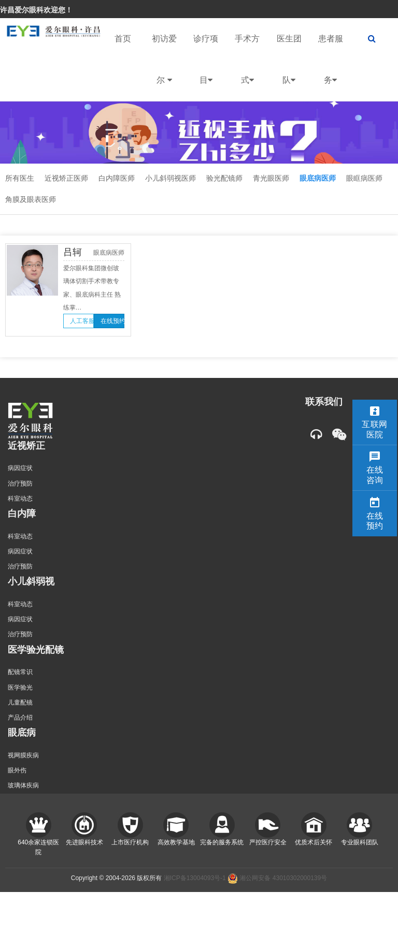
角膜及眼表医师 (30, 199)
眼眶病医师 (364, 178)
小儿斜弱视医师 (170, 178)
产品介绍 (20, 717)
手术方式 (247, 67)
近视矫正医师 (66, 178)
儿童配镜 (20, 702)
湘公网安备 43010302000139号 (277, 878)
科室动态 (20, 498)
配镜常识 (20, 672)
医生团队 (289, 67)
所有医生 (19, 178)
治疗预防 (20, 483)
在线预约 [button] (112, 321)
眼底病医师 (318, 178)
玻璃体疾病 (23, 785)
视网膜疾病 (23, 755)
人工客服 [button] (82, 321)
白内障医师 (116, 178)
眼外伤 (17, 770)
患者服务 (330, 67)
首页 (123, 38)
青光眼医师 (271, 178)
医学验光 (20, 687)
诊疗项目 (205, 67)
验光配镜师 (224, 178)
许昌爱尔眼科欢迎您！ (36, 10)
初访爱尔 (164, 67)
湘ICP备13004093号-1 (195, 878)
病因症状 (20, 468)
